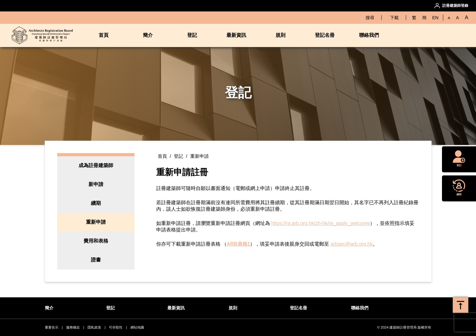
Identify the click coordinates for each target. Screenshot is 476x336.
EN (435, 17)
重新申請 (96, 222)
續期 (96, 203)
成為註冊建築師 (96, 165)
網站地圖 (137, 327)
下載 (394, 17)
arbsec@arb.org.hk (352, 244)
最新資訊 (236, 35)
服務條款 (73, 327)
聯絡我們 (369, 35)
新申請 (95, 184)
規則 (280, 35)
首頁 (104, 35)
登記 (192, 35)
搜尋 (370, 17)
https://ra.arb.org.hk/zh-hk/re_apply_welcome (320, 223)
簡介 (148, 35)
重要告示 (51, 327)
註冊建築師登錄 (455, 5)
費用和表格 (96, 240)
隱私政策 (94, 327)
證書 (96, 259)
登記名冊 (325, 35)
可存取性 (115, 327)
